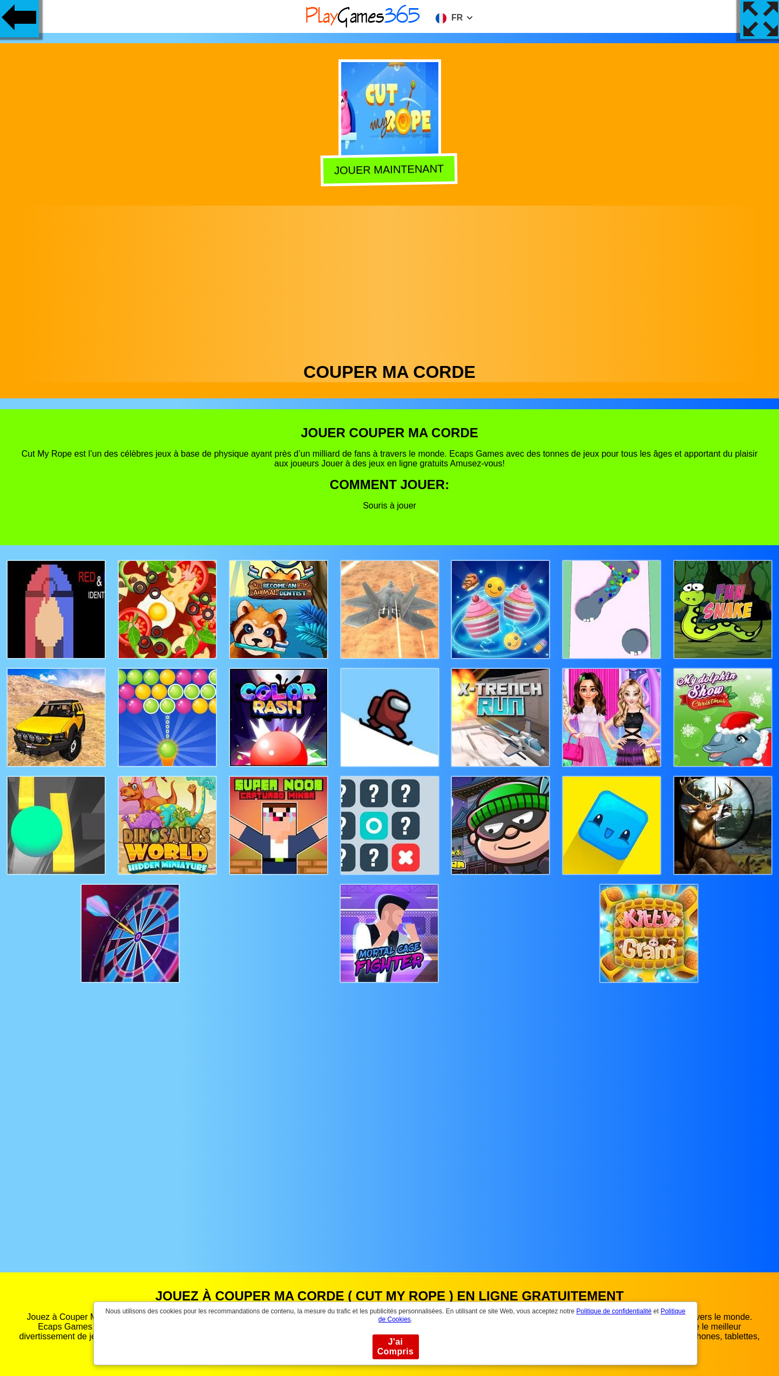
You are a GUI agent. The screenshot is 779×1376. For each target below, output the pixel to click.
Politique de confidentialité (614, 1311)
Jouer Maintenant (390, 169)
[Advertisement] (390, 281)
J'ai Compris (395, 1346)
